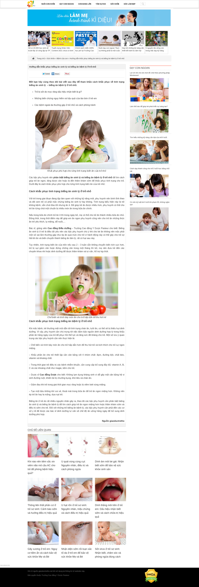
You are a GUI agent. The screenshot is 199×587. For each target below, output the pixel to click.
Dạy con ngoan (67, 4)
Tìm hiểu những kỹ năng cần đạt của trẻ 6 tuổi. (148, 137)
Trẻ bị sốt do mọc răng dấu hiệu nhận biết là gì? (58, 92)
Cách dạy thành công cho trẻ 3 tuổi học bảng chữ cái (149, 169)
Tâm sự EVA (101, 4)
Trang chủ (41, 58)
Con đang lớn (84, 4)
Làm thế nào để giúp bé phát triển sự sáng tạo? (149, 106)
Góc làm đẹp (129, 4)
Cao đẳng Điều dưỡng (59, 228)
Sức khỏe (114, 4)
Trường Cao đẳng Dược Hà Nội (5, 565)
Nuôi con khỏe (48, 4)
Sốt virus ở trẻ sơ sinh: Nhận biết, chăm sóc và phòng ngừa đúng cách (108, 553)
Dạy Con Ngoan (140, 68)
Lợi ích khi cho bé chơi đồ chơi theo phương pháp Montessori (150, 74)
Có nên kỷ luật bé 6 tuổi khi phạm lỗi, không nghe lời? (149, 203)
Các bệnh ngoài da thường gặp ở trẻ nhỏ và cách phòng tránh (65, 105)
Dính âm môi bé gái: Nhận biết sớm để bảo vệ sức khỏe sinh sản (109, 465)
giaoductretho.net (46, 571)
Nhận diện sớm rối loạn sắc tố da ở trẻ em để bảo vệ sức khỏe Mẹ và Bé (76, 553)
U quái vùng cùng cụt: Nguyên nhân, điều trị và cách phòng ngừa (74, 465)
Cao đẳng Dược (48, 375)
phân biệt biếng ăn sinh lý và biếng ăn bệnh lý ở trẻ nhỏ (82, 177)
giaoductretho (117, 421)
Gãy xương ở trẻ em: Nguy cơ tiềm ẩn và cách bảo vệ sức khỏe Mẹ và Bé (42, 553)
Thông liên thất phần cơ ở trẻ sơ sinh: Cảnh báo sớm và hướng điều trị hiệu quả (42, 509)
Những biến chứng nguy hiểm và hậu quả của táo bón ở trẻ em (66, 98)
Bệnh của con (62, 58)
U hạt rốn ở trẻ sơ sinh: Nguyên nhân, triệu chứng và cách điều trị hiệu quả (75, 509)
